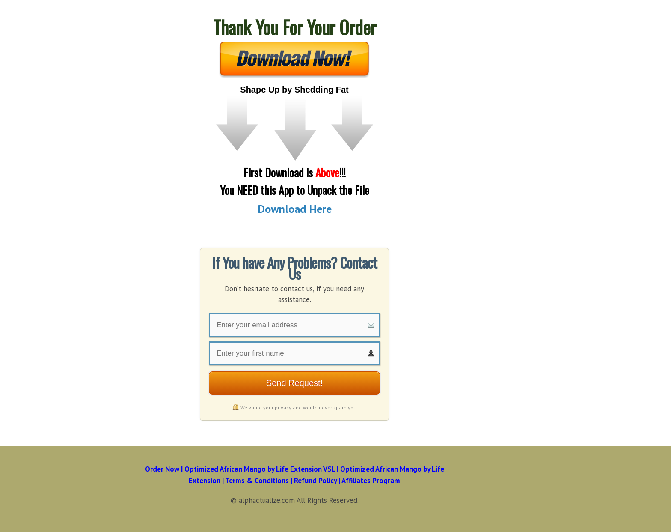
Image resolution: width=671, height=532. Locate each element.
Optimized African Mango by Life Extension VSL (259, 469)
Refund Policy (315, 480)
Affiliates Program (370, 480)
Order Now (162, 469)
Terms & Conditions (257, 480)
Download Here (295, 209)
